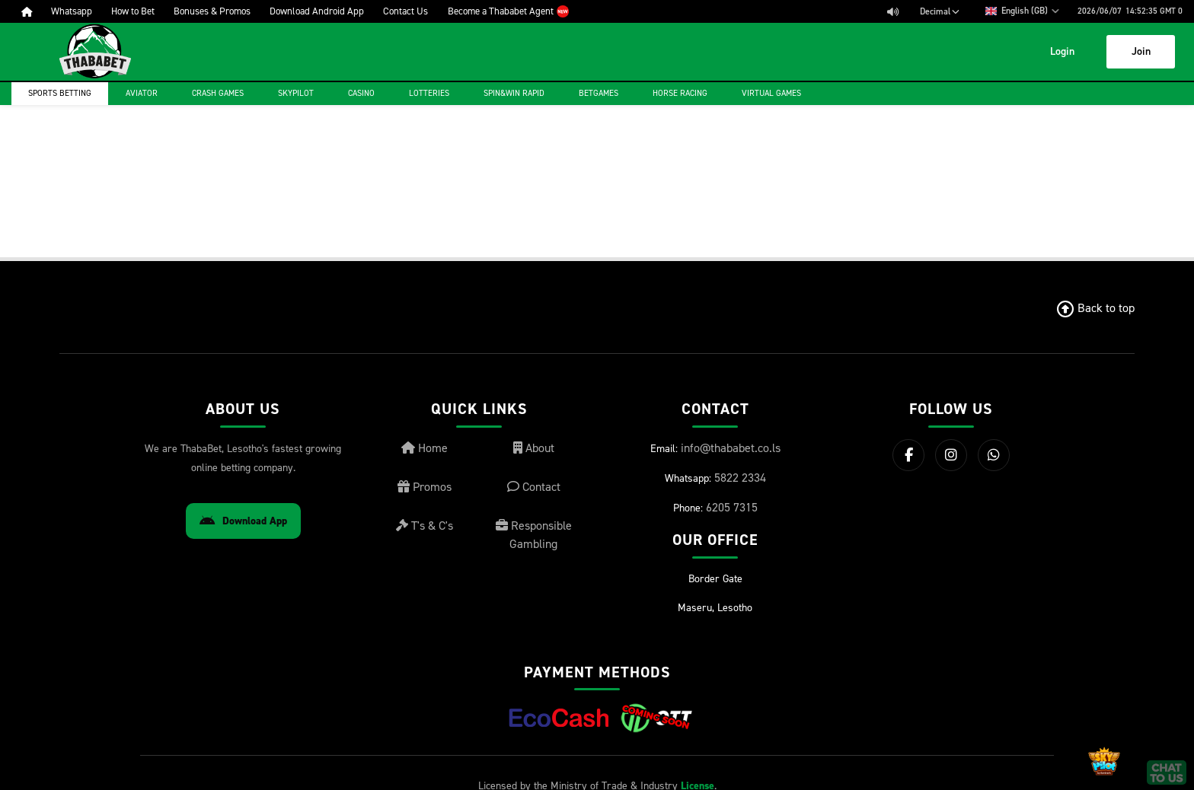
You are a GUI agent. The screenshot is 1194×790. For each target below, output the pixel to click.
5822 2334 (740, 478)
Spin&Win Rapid (514, 93)
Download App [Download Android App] (243, 521)
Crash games (218, 93)
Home (424, 448)
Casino (361, 93)
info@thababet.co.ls (731, 448)
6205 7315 (732, 507)
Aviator (142, 93)
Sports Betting (59, 93)
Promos (424, 487)
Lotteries (429, 93)
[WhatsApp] (994, 455)
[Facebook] (908, 455)
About (533, 448)
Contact (533, 487)
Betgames (598, 93)
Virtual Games (771, 93)
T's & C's (424, 526)
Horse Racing (680, 93)
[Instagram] (951, 455)
